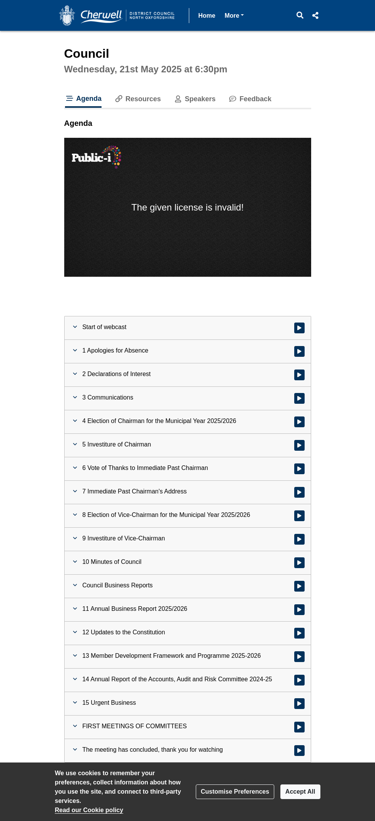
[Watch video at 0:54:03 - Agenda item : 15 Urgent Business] (299, 703)
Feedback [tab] (250, 99)
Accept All (300, 791)
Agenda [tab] (83, 98)
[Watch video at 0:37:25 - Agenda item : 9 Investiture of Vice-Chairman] (299, 539)
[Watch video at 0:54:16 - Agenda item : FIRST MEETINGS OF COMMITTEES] (299, 727)
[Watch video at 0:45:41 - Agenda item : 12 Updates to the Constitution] (299, 633)
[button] (300, 15)
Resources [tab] (137, 99)
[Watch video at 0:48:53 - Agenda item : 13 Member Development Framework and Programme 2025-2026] (299, 656)
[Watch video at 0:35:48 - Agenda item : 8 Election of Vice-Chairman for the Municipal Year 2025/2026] (299, 515)
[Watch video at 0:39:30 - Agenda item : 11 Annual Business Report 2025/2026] (299, 609)
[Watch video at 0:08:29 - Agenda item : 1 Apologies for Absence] (299, 351)
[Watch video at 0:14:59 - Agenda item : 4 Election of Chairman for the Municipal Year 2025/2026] (299, 421)
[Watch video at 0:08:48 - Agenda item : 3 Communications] (299, 398)
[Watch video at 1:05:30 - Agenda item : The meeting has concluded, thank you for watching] (299, 750)
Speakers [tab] (194, 99)
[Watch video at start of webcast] (299, 328)
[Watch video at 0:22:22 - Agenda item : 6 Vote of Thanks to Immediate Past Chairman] (299, 468)
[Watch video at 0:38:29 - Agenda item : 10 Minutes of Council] (299, 562)
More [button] (234, 15)
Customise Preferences (235, 791)
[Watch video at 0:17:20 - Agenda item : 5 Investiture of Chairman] (299, 445)
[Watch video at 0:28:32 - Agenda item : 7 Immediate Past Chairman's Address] (299, 492)
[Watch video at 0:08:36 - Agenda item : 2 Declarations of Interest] (299, 375)
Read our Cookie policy (89, 810)
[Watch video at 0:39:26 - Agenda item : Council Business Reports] (299, 586)
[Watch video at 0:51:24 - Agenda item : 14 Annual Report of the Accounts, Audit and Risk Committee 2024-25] (299, 680)
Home (206, 15)
